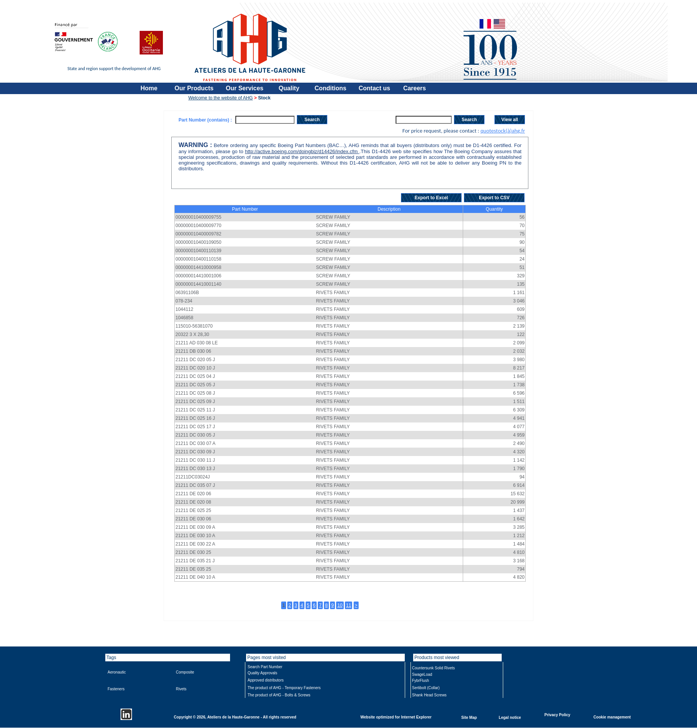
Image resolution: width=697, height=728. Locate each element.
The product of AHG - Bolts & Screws (279, 695)
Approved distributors (266, 680)
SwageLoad (422, 674)
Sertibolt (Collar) (425, 688)
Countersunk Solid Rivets (433, 668)
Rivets (181, 689)
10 (339, 605)
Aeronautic (117, 672)
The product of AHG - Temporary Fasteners (284, 688)
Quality (288, 88)
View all (509, 119)
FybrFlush (420, 680)
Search (312, 119)
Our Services (245, 88)
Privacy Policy (557, 714)
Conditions (330, 88)
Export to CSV (494, 197)
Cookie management (612, 717)
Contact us (374, 88)
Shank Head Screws (429, 695)
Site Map (469, 717)
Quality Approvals (262, 673)
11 (348, 605)
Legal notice (510, 717)
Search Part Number (265, 667)
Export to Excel (431, 197)
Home (148, 88)
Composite (185, 672)
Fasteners (116, 689)
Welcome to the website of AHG (220, 98)
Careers (414, 88)
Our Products (194, 88)
